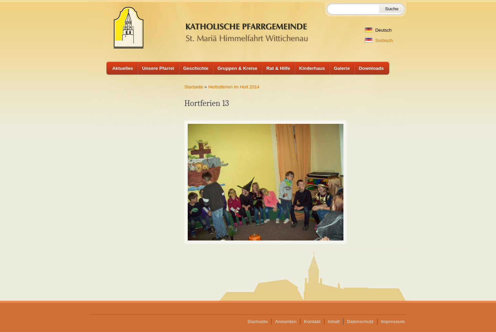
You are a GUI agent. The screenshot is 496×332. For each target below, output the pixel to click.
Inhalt (334, 321)
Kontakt (312, 321)
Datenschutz (360, 321)
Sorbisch (379, 40)
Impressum (393, 321)
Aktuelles (122, 68)
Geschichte (196, 68)
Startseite (193, 86)
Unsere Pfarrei (158, 68)
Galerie (342, 68)
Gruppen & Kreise (237, 68)
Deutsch (378, 30)
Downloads (371, 68)
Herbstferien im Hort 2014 (233, 86)
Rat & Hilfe (278, 68)
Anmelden (286, 321)
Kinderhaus (312, 68)
